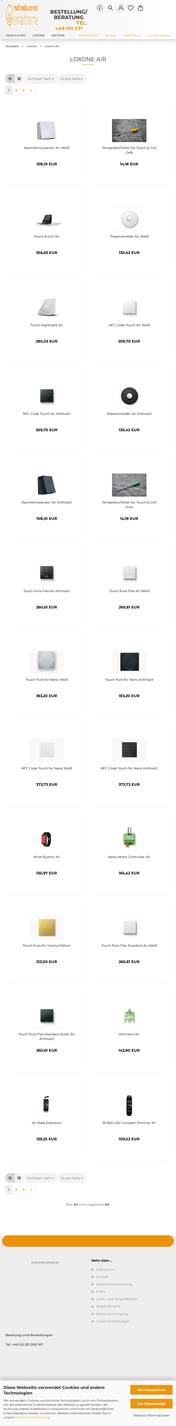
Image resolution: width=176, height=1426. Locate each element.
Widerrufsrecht (108, 1306)
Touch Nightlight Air (46, 325)
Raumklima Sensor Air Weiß (46, 148)
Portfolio (132, 35)
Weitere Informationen (151, 1415)
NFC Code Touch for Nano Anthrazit (129, 768)
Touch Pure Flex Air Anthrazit (46, 591)
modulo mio (16, 35)
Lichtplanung (158, 35)
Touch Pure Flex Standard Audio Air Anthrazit (46, 1036)
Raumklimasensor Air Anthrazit (47, 502)
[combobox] (41, 78)
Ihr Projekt (88, 35)
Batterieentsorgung (112, 1314)
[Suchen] (110, 8)
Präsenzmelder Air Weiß (129, 236)
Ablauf (111, 35)
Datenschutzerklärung (33, 1417)
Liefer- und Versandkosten (117, 1299)
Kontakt (102, 1277)
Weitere (58, 35)
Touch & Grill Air (47, 236)
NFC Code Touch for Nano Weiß (46, 768)
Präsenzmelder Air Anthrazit (129, 414)
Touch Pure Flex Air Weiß (129, 591)
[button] (121, 8)
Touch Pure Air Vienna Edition (47, 945)
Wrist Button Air (46, 857)
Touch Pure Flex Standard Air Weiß (129, 945)
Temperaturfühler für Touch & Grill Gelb (129, 150)
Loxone (39, 35)
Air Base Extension (47, 1123)
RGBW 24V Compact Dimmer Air (129, 1123)
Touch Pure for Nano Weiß (47, 680)
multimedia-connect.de (45, 1262)
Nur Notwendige (151, 1404)
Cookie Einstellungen (113, 1321)
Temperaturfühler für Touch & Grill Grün (129, 504)
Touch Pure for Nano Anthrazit (129, 680)
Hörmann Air (129, 1034)
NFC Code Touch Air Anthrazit (47, 414)
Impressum (105, 1269)
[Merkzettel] (131, 8)
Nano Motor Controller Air (129, 857)
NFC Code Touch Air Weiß (129, 325)
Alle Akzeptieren (151, 1390)
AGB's (101, 1291)
